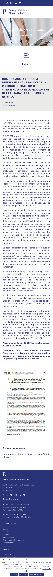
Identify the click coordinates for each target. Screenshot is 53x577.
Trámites (6, 534)
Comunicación (8, 537)
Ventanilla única (8, 543)
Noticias (13, 105)
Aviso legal (7, 555)
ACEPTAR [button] (14, 574)
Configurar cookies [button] (36, 574)
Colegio (5, 529)
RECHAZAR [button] (23, 574)
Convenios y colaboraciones (13, 540)
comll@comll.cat (9, 490)
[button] (48, 12)
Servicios (6, 532)
